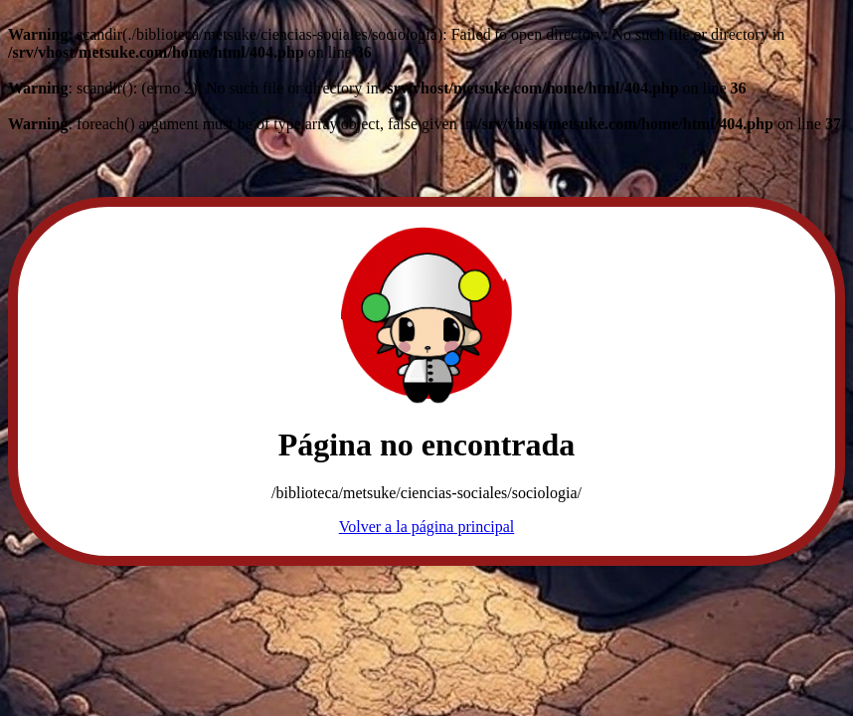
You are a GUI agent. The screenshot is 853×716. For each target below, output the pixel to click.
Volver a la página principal (427, 526)
